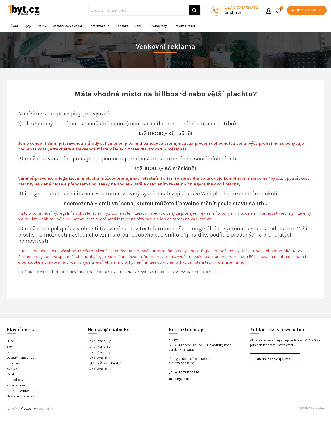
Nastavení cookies (20, 396)
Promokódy (158, 26)
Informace (99, 26)
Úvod (14, 26)
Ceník (138, 26)
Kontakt (122, 26)
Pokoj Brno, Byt (99, 358)
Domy (41, 26)
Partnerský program (21, 391)
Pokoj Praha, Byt (99, 341)
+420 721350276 (241, 7)
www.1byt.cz (44, 409)
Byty (27, 26)
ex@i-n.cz (233, 12)
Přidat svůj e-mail (275, 359)
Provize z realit (184, 26)
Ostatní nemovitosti (68, 26)
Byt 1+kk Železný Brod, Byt (106, 363)
